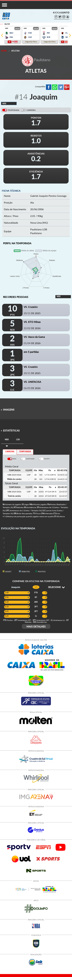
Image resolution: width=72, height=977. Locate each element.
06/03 (32, 388)
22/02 (32, 328)
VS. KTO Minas (32, 321)
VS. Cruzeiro (31, 306)
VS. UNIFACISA (32, 381)
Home (4, 51)
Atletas (15, 50)
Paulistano (36, 233)
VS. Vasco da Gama (34, 336)
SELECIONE (56, 587)
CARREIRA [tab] (9, 451)
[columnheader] (35, 470)
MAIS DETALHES (36, 626)
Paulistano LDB (38, 229)
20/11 (32, 313)
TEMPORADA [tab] (25, 451)
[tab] (6, 440)
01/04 (32, 343)
